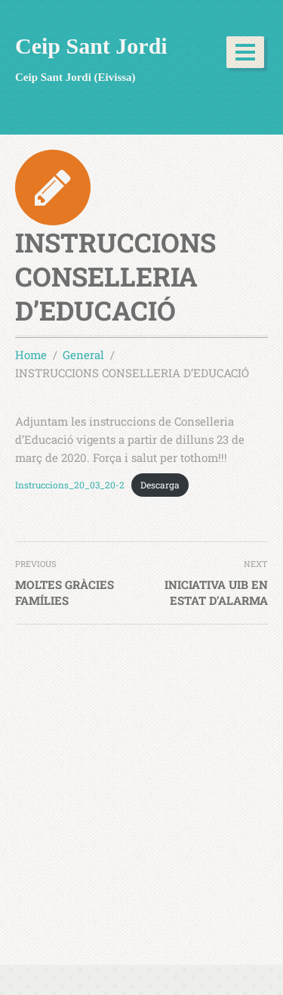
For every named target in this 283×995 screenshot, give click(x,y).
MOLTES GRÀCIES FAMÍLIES (64, 592)
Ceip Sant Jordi (91, 45)
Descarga (160, 485)
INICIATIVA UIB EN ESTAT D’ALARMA (216, 592)
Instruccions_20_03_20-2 (70, 485)
